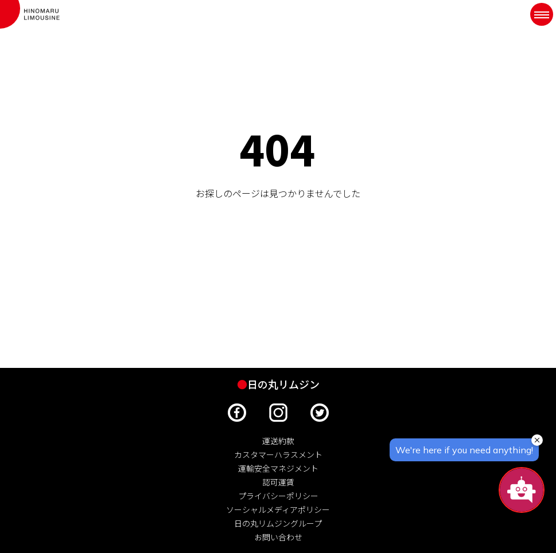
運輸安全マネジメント (278, 468)
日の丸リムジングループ (278, 523)
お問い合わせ (278, 537)
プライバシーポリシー (278, 495)
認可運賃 (278, 482)
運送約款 (278, 440)
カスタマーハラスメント (278, 454)
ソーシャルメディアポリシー (278, 509)
